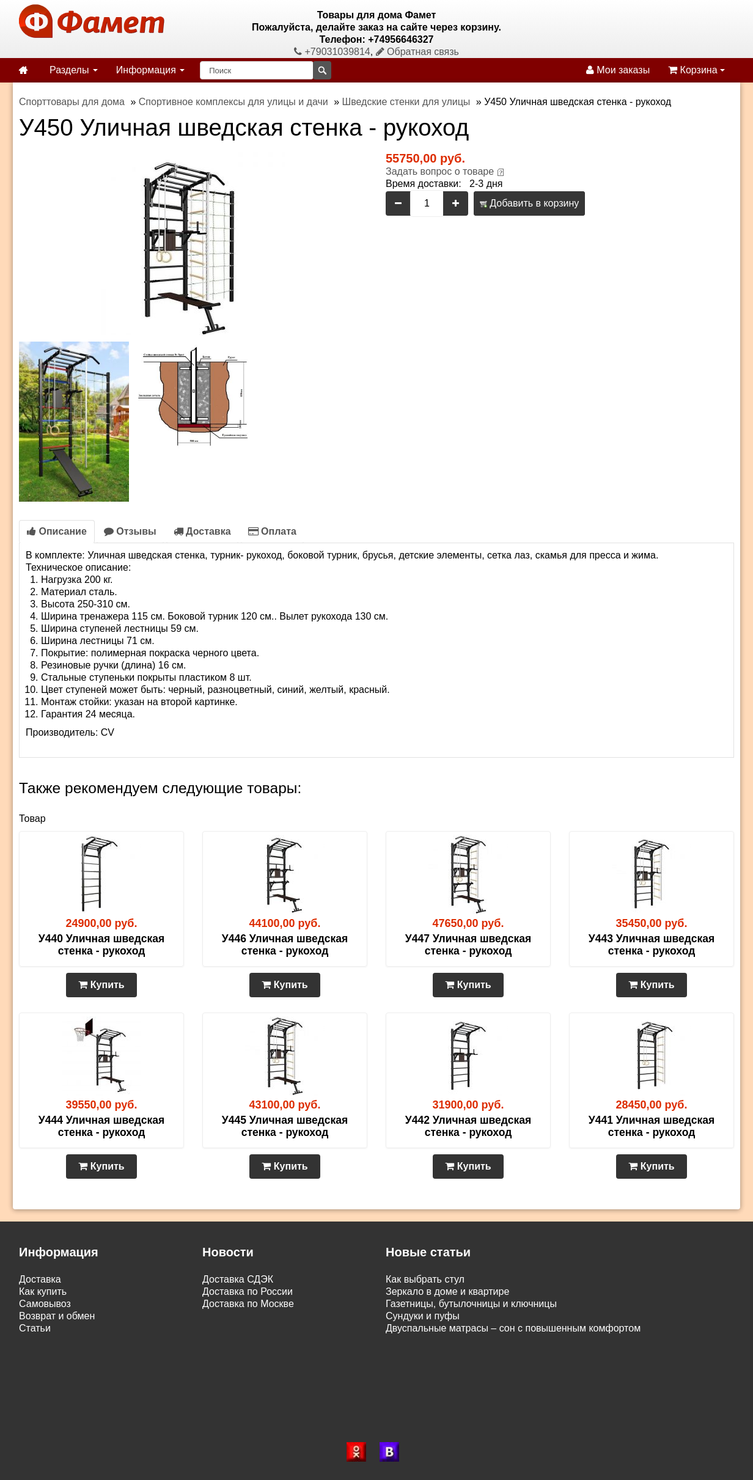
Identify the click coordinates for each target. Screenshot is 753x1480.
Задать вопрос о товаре (440, 171)
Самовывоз (45, 1304)
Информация (150, 70)
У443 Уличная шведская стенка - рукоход (651, 944)
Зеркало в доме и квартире (447, 1291)
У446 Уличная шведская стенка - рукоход (285, 944)
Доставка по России (247, 1291)
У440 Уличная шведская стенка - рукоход (101, 944)
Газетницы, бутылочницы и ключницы (471, 1304)
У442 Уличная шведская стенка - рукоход (468, 1126)
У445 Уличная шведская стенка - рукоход (285, 1126)
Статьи (35, 1328)
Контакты (40, 1340)
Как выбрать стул (425, 1279)
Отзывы (130, 531)
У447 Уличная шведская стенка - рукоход (468, 944)
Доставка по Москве (248, 1304)
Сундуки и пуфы (423, 1316)
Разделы (74, 70)
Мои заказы (618, 70)
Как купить (43, 1291)
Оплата (272, 531)
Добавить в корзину (529, 203)
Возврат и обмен (57, 1316)
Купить (101, 985)
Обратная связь (417, 51)
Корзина (696, 70)
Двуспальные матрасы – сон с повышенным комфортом (513, 1328)
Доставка (202, 531)
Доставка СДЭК (237, 1279)
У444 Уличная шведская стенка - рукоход (101, 1126)
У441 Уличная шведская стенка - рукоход (651, 1126)
